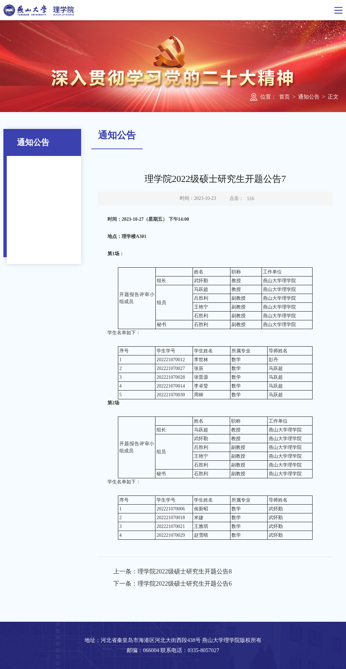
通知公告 (309, 97)
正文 (333, 97)
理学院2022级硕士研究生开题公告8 (185, 571)
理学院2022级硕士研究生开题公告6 (185, 583)
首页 (284, 97)
